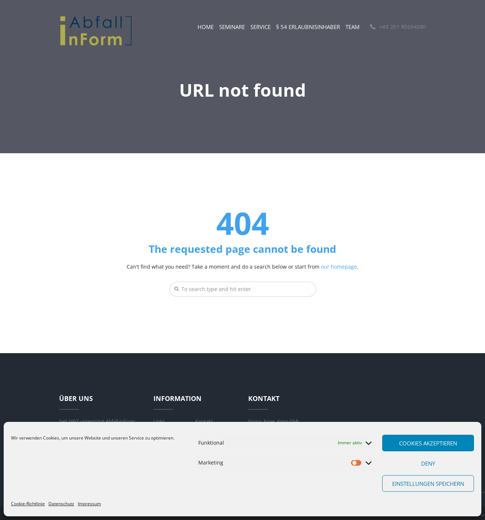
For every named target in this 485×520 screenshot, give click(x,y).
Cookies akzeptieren (428, 443)
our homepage (339, 266)
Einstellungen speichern (428, 483)
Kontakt (204, 421)
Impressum (89, 504)
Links (159, 421)
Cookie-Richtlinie (28, 504)
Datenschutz (61, 504)
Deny (428, 463)
